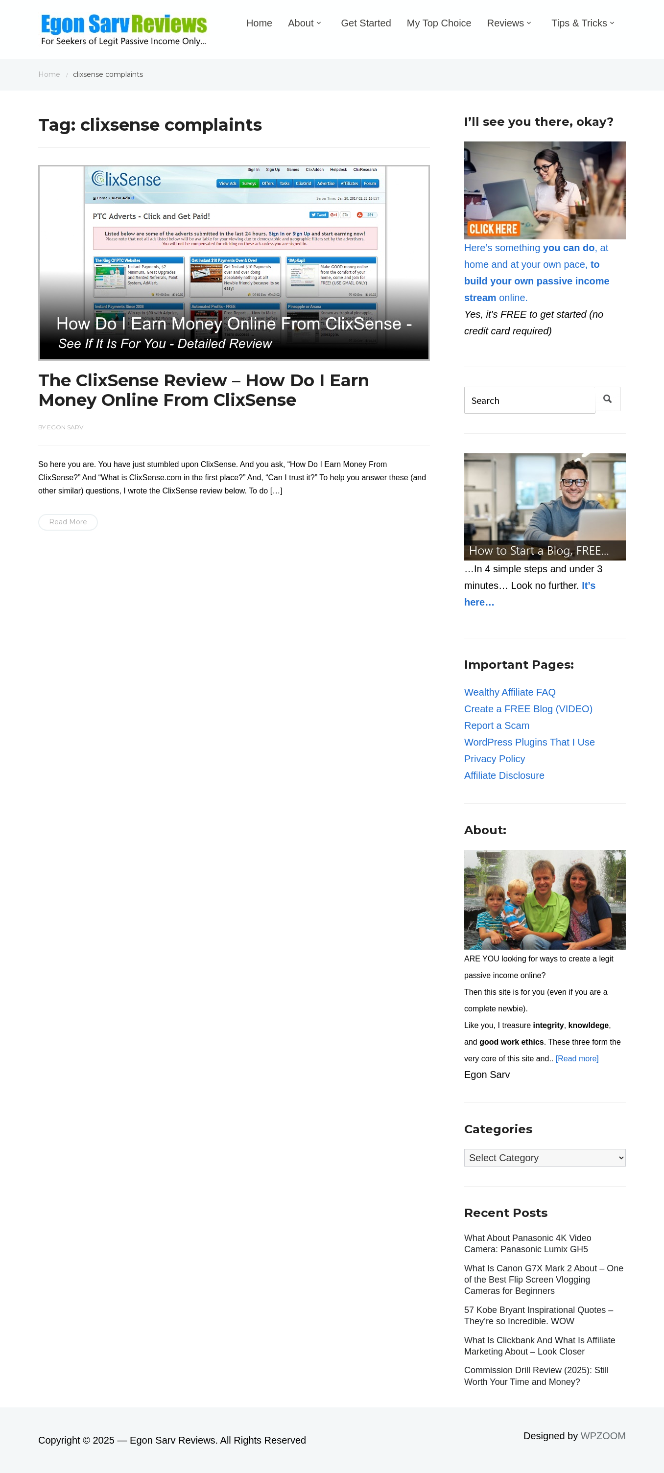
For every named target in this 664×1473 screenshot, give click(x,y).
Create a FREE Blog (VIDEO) (528, 708)
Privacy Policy (494, 758)
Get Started (366, 23)
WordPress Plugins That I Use (529, 742)
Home (259, 23)
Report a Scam (496, 725)
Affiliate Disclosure (504, 775)
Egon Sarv (65, 427)
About (300, 23)
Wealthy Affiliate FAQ (510, 692)
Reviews (505, 23)
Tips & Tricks (579, 23)
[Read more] (577, 1058)
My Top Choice (439, 23)
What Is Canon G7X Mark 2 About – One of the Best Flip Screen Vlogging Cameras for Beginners (543, 1279)
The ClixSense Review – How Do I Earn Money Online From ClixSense (203, 390)
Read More (68, 521)
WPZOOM (603, 1435)
